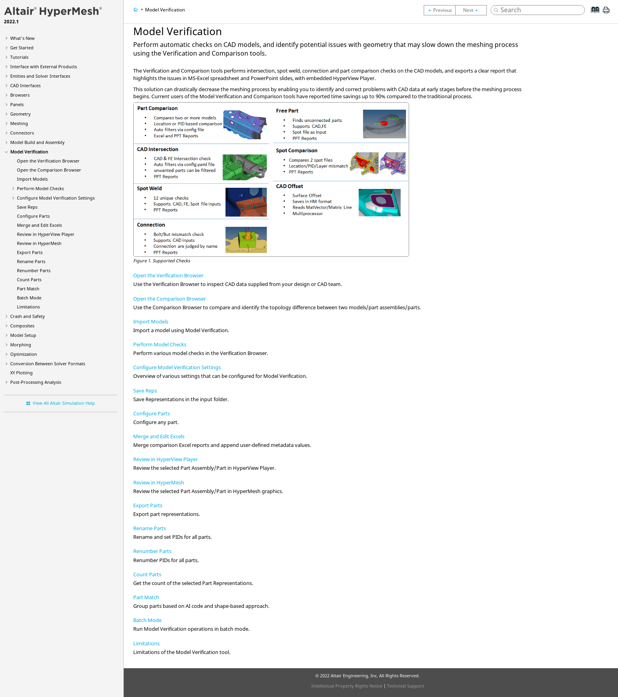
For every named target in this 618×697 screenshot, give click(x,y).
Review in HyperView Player (165, 459)
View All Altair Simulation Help (64, 403)
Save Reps (27, 207)
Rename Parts (31, 261)
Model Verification (29, 152)
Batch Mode (29, 298)
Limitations (28, 307)
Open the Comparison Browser (169, 298)
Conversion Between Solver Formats (47, 363)
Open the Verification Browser (168, 275)
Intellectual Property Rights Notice (346, 686)
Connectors (22, 133)
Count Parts (29, 279)
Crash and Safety (27, 316)
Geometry (20, 114)
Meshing (19, 123)
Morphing (20, 345)
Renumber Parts (33, 270)
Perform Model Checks (40, 188)
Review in (45, 234)
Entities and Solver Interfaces (40, 76)
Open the (48, 161)
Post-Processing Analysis (35, 382)
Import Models (32, 179)
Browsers (20, 95)
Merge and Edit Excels (39, 225)
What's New (22, 38)
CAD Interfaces (25, 85)
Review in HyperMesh (158, 482)
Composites (22, 326)
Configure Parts (33, 216)
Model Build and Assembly (37, 142)
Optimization (23, 354)
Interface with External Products (43, 66)
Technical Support (405, 686)
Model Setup (23, 335)
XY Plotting (21, 373)
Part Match (28, 289)
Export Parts (30, 252)
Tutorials (19, 57)
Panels (17, 104)
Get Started (22, 47)
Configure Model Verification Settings (56, 198)
